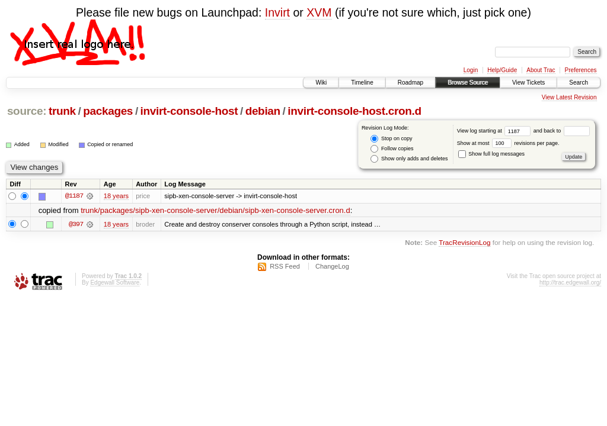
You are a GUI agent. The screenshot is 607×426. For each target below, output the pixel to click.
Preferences (581, 70)
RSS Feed (285, 266)
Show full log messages (491, 154)
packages (108, 111)
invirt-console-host (189, 111)
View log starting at (495, 131)
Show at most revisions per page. (508, 143)
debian (262, 111)
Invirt (277, 12)
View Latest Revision (569, 97)
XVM (318, 12)
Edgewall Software (114, 282)
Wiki (321, 82)
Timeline (362, 82)
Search (578, 82)
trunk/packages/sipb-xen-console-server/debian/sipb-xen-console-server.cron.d (215, 210)
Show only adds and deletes (409, 159)
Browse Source (468, 82)
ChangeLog (332, 266)
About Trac (540, 70)
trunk (62, 111)
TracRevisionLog (464, 242)
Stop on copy (391, 139)
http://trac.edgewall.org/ (570, 282)
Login (471, 70)
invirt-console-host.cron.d (354, 111)
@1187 (74, 196)
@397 (76, 224)
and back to (561, 131)
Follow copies (391, 149)
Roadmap (410, 82)
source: (26, 111)
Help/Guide (502, 70)
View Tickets (528, 82)
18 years (116, 195)
